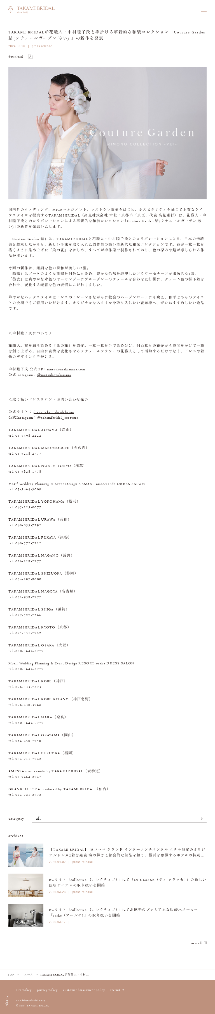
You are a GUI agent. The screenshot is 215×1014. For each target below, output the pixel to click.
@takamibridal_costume (57, 417)
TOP (11, 974)
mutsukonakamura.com (66, 369)
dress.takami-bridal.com (54, 412)
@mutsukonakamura (54, 375)
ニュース (27, 974)
